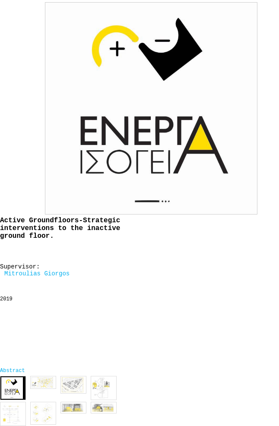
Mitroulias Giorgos (37, 273)
